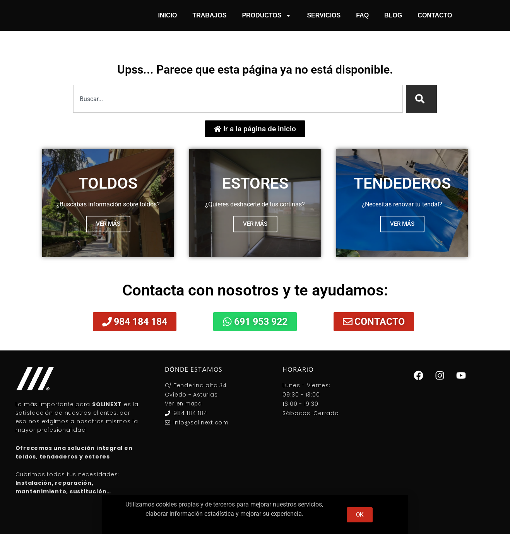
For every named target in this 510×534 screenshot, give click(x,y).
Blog (393, 15)
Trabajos (209, 15)
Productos (266, 15)
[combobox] (238, 99)
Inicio (167, 15)
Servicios (324, 15)
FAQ (362, 15)
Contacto (435, 15)
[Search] (421, 99)
